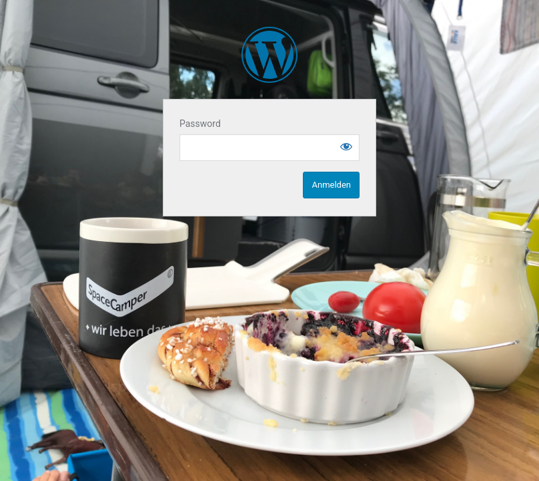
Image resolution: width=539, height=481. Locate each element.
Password (200, 123)
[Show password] (346, 146)
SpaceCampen (269, 55)
